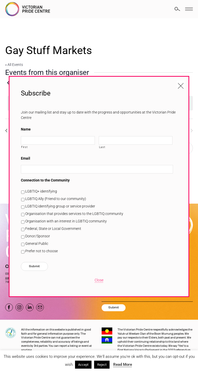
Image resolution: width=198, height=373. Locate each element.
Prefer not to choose (41, 251)
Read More (122, 364)
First (24, 147)
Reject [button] (101, 365)
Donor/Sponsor (37, 236)
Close (99, 280)
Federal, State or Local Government (53, 229)
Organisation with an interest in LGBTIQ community (66, 221)
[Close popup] (181, 84)
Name (26, 129)
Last (102, 147)
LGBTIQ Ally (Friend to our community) (55, 199)
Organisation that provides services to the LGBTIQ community (74, 214)
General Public (36, 243)
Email (25, 158)
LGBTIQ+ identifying (41, 191)
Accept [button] (83, 365)
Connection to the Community (45, 180)
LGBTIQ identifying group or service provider (60, 206)
